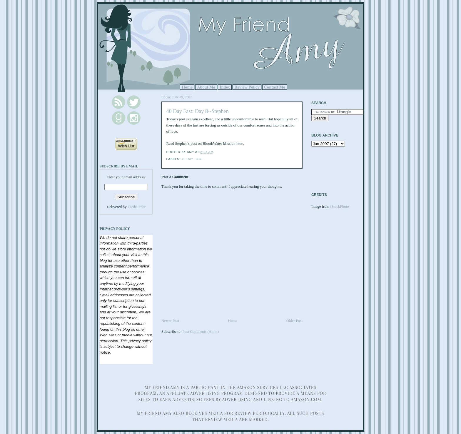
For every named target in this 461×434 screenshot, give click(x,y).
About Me (206, 87)
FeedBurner (137, 206)
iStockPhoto (339, 206)
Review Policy (246, 87)
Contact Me (274, 87)
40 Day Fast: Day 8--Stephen (197, 111)
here (239, 143)
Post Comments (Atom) (201, 331)
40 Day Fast (192, 159)
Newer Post (170, 320)
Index (225, 87)
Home (187, 87)
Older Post (294, 320)
